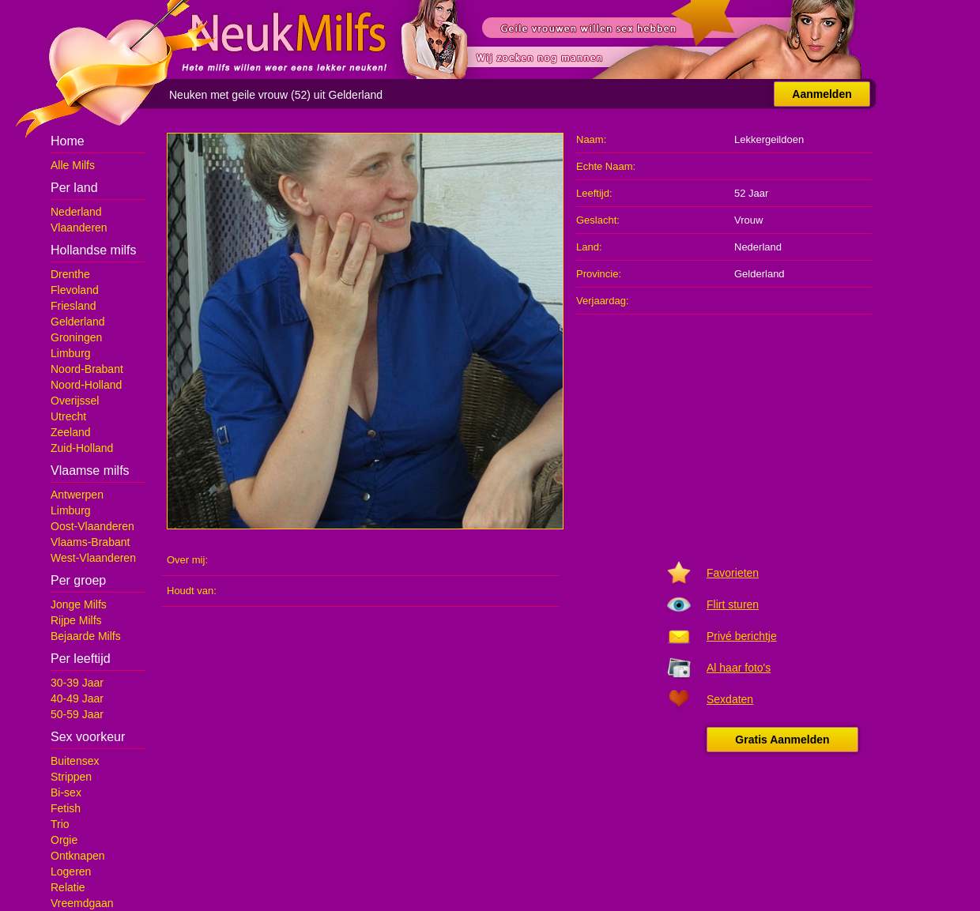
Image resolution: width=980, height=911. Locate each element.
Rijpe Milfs (76, 620)
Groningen (76, 337)
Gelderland (78, 321)
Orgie (64, 840)
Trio (60, 824)
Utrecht (68, 416)
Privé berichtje (742, 636)
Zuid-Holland (82, 448)
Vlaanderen (79, 227)
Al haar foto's (739, 667)
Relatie (68, 887)
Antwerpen (77, 494)
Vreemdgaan (82, 903)
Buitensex (75, 761)
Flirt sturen (733, 604)
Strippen (71, 776)
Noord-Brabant (87, 369)
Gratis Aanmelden (782, 739)
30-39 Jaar (77, 682)
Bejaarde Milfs (86, 636)
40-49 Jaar (77, 698)
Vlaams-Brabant (90, 542)
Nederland (76, 211)
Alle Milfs (73, 165)
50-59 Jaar (77, 714)
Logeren (71, 871)
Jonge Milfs (79, 604)
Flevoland (75, 290)
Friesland (73, 305)
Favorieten (733, 573)
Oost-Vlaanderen (92, 526)
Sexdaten (730, 699)
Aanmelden (821, 94)
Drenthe (70, 274)
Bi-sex (66, 792)
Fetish (66, 808)
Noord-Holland (86, 384)
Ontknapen (78, 855)
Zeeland (71, 432)
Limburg (71, 353)
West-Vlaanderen (93, 557)
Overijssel (75, 400)
